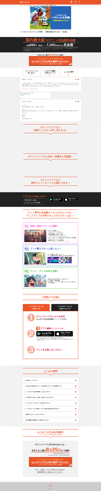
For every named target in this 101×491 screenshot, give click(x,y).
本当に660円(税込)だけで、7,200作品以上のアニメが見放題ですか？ (44, 386)
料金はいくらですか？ (32, 380)
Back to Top (50, 485)
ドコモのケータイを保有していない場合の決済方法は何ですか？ (43, 408)
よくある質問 (68, 72)
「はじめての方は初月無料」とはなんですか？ (38, 391)
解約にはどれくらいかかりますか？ (35, 414)
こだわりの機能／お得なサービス (50, 72)
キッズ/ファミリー (26, 88)
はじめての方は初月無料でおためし (50, 61)
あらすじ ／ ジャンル (50, 79)
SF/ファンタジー (34, 88)
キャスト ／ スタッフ (50, 101)
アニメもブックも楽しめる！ (31, 72)
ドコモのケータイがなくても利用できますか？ (38, 403)
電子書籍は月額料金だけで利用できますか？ (37, 420)
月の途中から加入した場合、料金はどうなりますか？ (40, 397)
